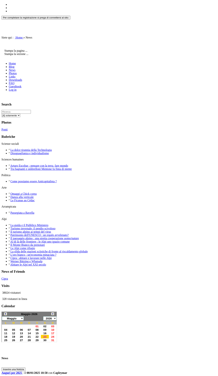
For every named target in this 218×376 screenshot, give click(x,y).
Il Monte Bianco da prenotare (27, 244)
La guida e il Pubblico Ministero (29, 225)
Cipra (4, 278)
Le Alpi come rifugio (22, 248)
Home (19, 37)
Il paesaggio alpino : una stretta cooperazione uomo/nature (44, 238)
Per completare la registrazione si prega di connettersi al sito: (36, 17)
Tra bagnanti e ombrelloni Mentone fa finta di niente (41, 168)
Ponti (4, 129)
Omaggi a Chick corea (23, 193)
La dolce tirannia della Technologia (31, 149)
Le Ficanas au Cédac (22, 200)
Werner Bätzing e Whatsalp (26, 261)
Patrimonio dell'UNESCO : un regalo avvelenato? (39, 235)
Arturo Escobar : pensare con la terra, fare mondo (39, 165)
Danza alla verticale (22, 197)
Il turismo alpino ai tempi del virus (30, 231)
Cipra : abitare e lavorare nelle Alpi (31, 258)
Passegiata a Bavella (22, 212)
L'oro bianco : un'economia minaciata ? (33, 254)
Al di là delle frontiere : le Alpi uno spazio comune (40, 241)
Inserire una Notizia (13, 369)
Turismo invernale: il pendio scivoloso (33, 228)
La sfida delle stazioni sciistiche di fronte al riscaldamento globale (49, 251)
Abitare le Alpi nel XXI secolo (28, 264)
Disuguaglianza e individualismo (29, 153)
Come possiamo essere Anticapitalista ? (33, 181)
